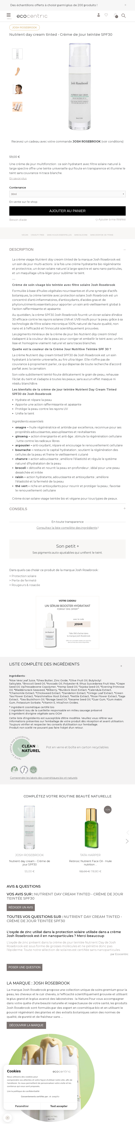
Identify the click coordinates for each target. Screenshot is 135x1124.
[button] (7, 1117)
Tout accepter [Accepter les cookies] (59, 1106)
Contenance (17, 187)
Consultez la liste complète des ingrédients (67, 528)
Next (127, 839)
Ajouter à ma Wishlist (112, 219)
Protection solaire (24, 576)
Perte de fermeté (24, 580)
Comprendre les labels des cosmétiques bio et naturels (43, 777)
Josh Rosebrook (24, 27)
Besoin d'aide (18, 219)
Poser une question (24, 967)
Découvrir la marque (26, 1025)
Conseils (18, 509)
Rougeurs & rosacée (26, 585)
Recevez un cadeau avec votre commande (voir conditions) (67, 141)
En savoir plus (18, 178)
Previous (127, 831)
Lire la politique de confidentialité (23, 1091)
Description (21, 249)
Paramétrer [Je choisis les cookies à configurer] (22, 1106)
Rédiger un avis (20, 907)
